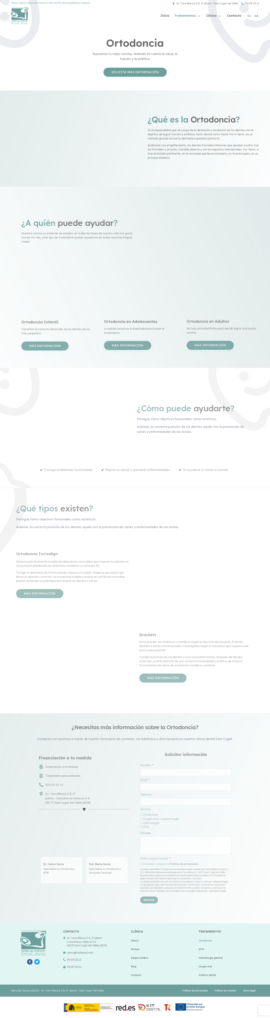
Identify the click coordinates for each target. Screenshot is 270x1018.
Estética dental (207, 975)
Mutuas (135, 949)
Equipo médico (139, 957)
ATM (201, 949)
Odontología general (210, 957)
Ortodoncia (205, 940)
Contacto (234, 15)
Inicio (164, 15)
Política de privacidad (195, 990)
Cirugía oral (205, 966)
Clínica (214, 16)
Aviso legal (249, 990)
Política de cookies (225, 990)
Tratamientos (188, 16)
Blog (133, 966)
